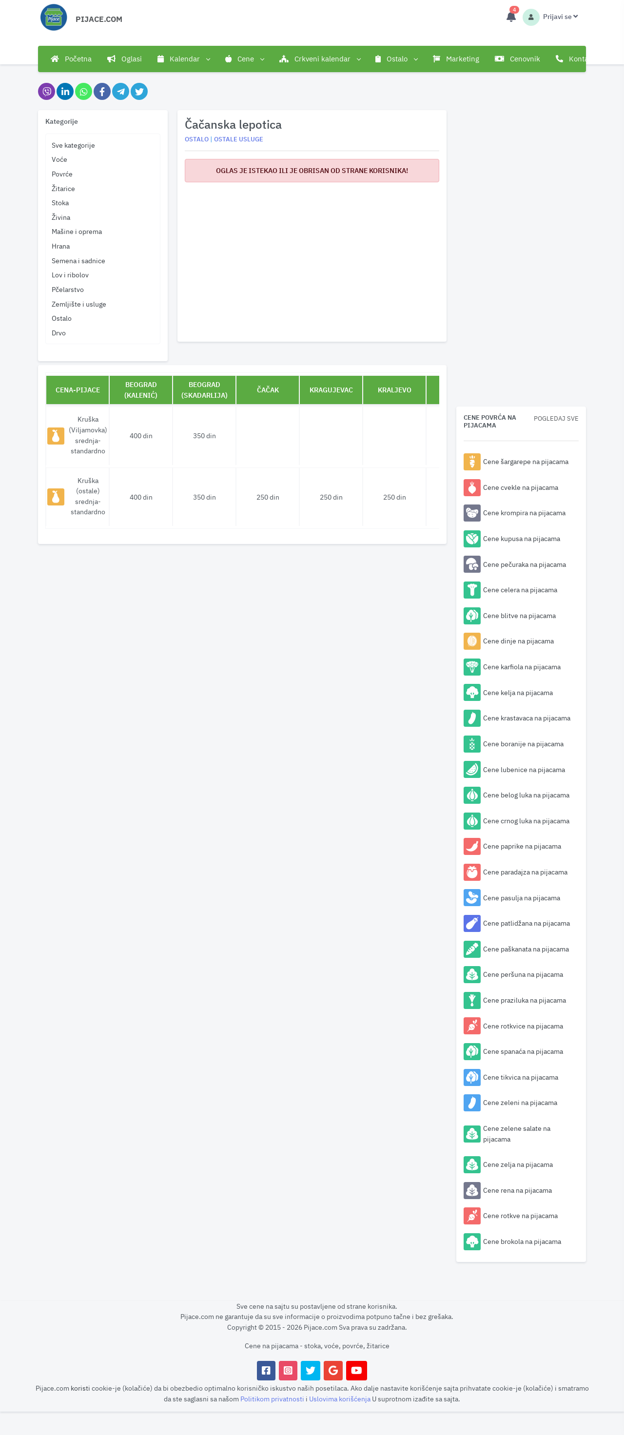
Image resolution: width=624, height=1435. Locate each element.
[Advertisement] (312, 258)
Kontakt (575, 58)
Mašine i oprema (77, 231)
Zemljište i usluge (79, 304)
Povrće (62, 173)
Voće (59, 159)
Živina (61, 217)
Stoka (60, 202)
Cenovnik (517, 58)
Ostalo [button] (396, 59)
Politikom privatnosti (273, 1398)
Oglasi (124, 58)
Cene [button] (244, 59)
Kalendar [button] (183, 59)
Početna (71, 58)
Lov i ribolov (70, 274)
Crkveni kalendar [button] (319, 59)
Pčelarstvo (68, 289)
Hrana (61, 246)
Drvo (59, 332)
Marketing (456, 58)
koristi (80, 1388)
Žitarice (63, 188)
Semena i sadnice (78, 260)
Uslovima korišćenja (340, 1398)
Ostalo (62, 318)
